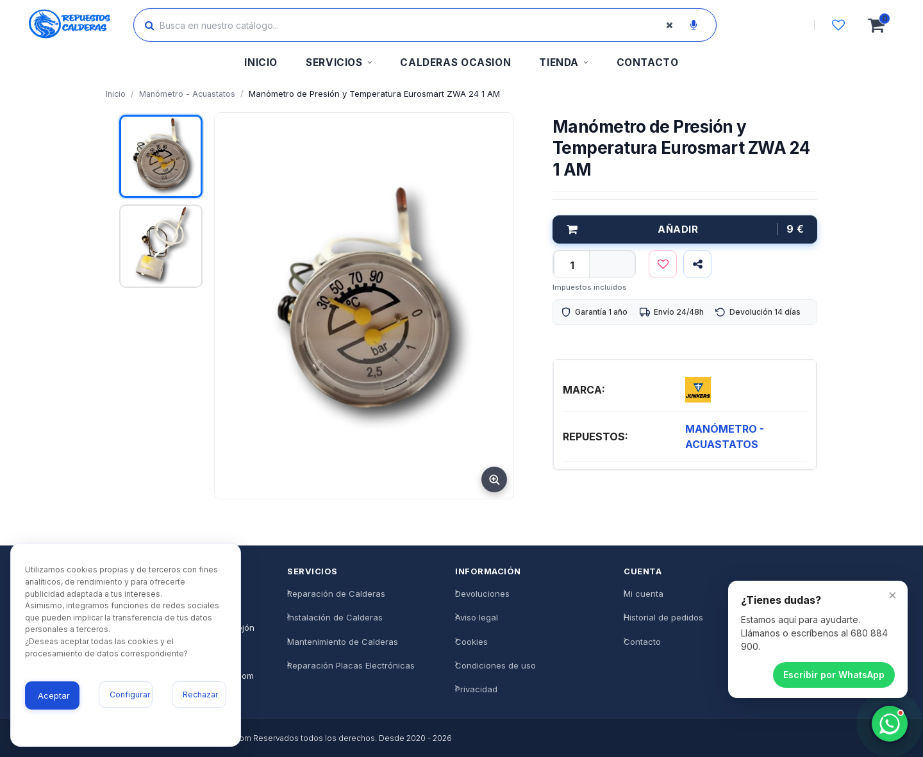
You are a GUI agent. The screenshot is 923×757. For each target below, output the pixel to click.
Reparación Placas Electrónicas (351, 665)
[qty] (572, 265)
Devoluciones (482, 593)
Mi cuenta (643, 593)
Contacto (642, 641)
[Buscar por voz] (693, 25)
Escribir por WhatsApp (834, 674)
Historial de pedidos (663, 617)
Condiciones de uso (495, 665)
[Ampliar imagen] (494, 479)
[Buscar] (149, 25)
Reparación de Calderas (336, 593)
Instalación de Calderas (335, 617)
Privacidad (476, 689)
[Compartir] (697, 264)
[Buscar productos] (413, 25)
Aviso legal (476, 617)
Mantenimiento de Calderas (342, 641)
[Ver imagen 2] (161, 246)
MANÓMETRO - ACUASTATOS (724, 436)
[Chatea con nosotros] (890, 724)
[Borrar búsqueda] (669, 25)
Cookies (471, 641)
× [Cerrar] (892, 594)
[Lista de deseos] (838, 25)
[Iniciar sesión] (778, 25)
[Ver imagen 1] (161, 156)
